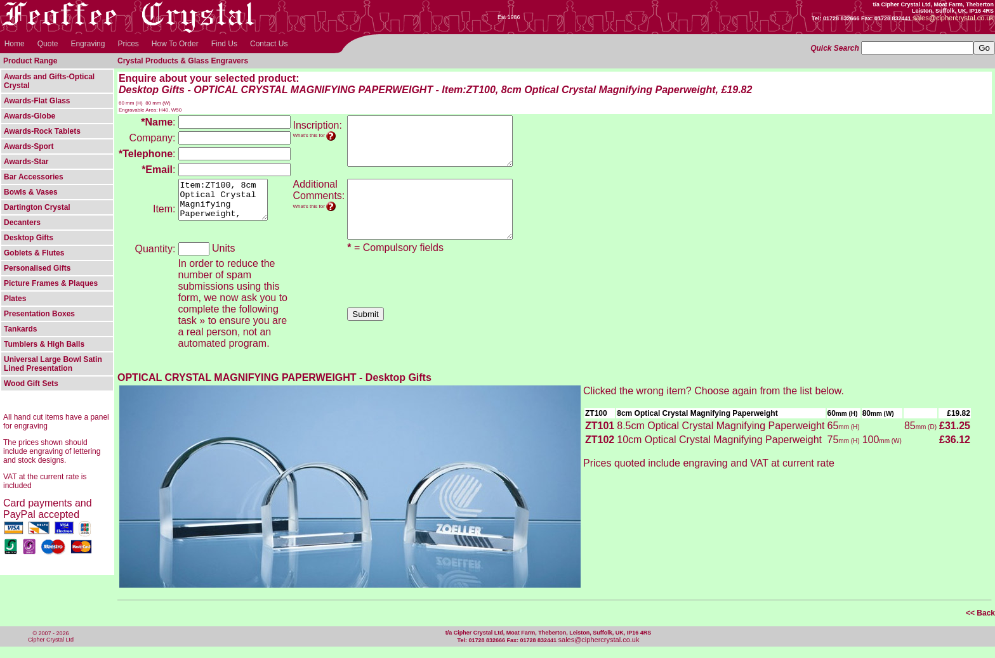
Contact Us (268, 43)
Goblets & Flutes (34, 252)
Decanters (22, 222)
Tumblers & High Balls (44, 344)
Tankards (20, 329)
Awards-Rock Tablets (42, 131)
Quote (47, 43)
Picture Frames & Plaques (51, 283)
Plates (15, 298)
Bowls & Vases (31, 192)
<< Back (980, 624)
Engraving (87, 43)
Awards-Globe (29, 116)
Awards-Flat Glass (37, 100)
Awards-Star (26, 161)
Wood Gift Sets (31, 383)
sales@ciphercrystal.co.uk (599, 651)
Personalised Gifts (37, 268)
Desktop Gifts (28, 237)
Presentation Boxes (39, 313)
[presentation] (443, 294)
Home (14, 43)
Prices (127, 43)
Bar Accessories (33, 176)
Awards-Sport (28, 146)
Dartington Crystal (37, 207)
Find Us (224, 43)
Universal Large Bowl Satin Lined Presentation (53, 364)
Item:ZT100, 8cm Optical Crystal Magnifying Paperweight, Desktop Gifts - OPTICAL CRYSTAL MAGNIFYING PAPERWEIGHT (227, 203)
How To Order (175, 43)
